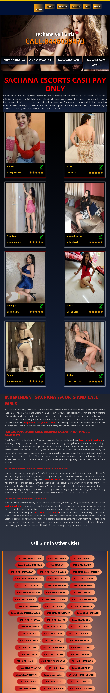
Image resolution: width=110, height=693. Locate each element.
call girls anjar (54, 592)
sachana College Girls (41, 60)
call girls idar (86, 667)
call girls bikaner (87, 619)
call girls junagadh (81, 475)
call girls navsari (84, 448)
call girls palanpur (30, 537)
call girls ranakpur (84, 633)
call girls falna (79, 605)
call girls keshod (56, 455)
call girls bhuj (53, 509)
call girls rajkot (82, 427)
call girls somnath (88, 482)
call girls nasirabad (26, 667)
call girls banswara (53, 564)
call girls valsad (57, 448)
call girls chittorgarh (58, 619)
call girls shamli (53, 551)
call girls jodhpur (81, 516)
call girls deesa (29, 509)
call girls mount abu (30, 427)
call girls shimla (24, 468)
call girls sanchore (26, 633)
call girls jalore (26, 557)
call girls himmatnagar (83, 592)
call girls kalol (30, 605)
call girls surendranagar (25, 482)
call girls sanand (56, 461)
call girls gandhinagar (53, 441)
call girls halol (26, 530)
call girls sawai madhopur (54, 647)
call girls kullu (55, 605)
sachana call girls (14, 375)
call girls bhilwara (25, 571)
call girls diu (29, 503)
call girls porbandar (53, 530)
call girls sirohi (80, 496)
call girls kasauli (80, 551)
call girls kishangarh (28, 626)
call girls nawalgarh (29, 578)
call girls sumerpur (29, 612)
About (50, 6)
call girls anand (57, 578)
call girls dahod (56, 489)
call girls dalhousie (55, 599)
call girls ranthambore (68, 674)
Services (62, 6)
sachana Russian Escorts (96, 62)
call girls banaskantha (85, 441)
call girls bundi (52, 571)
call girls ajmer (57, 427)
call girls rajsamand (83, 564)
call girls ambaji (27, 516)
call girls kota (28, 523)
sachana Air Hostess (14, 60)
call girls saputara (83, 468)
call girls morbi (54, 475)
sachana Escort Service (47, 381)
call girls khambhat (28, 455)
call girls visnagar (26, 544)
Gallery (76, 6)
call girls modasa (82, 455)
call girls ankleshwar (28, 585)
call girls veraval (30, 489)
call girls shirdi (55, 612)
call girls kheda (81, 489)
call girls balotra (25, 564)
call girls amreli (55, 496)
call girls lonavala (53, 660)
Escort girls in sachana (90, 309)
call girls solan (53, 544)
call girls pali (56, 537)
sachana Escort (52, 349)
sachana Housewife (68, 60)
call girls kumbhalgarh (25, 619)
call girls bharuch (53, 557)
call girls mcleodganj (81, 544)
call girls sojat (83, 640)
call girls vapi (57, 434)
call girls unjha (27, 653)
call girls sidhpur (52, 653)
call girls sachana (78, 509)
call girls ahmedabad (30, 434)
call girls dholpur (81, 612)
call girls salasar (86, 647)
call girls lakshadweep (57, 667)
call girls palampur (84, 599)
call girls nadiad (83, 578)
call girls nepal (27, 660)
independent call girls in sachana (40, 291)
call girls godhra (79, 523)
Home (39, 9)
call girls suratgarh (82, 626)
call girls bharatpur (29, 640)
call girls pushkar (81, 660)
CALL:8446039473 (55, 41)
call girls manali (82, 461)
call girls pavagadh (28, 461)
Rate (87, 6)
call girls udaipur (79, 503)
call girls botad (30, 496)
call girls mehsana (82, 530)
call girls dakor (81, 537)
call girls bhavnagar (58, 482)
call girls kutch (57, 585)
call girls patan (53, 523)
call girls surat (53, 503)
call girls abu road (54, 516)
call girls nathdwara (53, 468)
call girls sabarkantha (28, 448)
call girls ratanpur (55, 633)
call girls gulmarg (38, 674)
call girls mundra (83, 585)
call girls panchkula (25, 599)
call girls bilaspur (57, 640)
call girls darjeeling (80, 653)
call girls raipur (23, 647)
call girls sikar (55, 626)
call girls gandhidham (25, 592)
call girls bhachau (28, 475)
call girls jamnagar (22, 441)
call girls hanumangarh (81, 571)
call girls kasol (29, 551)
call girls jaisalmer (81, 557)
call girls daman (82, 434)
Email (97, 6)
